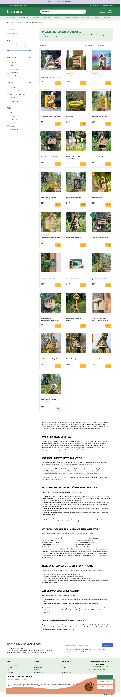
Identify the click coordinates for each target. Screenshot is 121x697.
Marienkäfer (13, 69)
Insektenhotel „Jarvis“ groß (49, 359)
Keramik (12, 87)
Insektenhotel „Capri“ (72, 76)
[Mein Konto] (102, 11)
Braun (12, 119)
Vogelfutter (12, 18)
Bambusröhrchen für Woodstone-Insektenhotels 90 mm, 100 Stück (51, 76)
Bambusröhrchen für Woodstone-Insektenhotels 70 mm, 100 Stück (51, 117)
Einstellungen (104, 682)
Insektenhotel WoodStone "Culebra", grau (99, 279)
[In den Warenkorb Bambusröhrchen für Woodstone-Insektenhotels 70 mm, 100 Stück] (58, 124)
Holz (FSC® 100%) (16, 94)
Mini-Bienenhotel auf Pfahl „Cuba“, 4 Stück (74, 157)
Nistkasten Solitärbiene (48, 278)
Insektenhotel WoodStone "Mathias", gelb (48, 198)
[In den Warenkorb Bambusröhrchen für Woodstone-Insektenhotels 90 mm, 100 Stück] (58, 83)
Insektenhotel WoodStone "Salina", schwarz (73, 198)
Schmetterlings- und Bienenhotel (50, 237)
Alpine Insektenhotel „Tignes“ (100, 237)
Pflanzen (59, 18)
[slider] (8, 51)
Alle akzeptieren (104, 677)
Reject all (104, 687)
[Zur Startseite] (8, 23)
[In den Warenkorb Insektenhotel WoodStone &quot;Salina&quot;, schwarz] (83, 205)
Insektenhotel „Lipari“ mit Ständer (74, 319)
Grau (11, 123)
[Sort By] (104, 45)
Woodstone (13, 91)
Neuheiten (97, 18)
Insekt (12, 76)
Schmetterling (14, 72)
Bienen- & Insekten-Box (73, 278)
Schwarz (12, 116)
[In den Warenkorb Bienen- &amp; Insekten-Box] (83, 285)
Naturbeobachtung (72, 18)
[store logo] (14, 11)
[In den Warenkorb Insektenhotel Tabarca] (108, 83)
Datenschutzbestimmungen (94, 649)
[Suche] (84, 11)
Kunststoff (12, 101)
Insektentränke (70, 116)
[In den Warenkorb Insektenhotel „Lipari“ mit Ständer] (83, 326)
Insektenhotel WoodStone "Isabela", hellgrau (48, 400)
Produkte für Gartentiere (18, 22)
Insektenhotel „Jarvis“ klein (100, 359)
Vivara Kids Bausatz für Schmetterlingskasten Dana (100, 319)
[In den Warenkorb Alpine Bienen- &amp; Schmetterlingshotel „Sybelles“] (58, 326)
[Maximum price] (26, 46)
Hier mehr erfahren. (64, 37)
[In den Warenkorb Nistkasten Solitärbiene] (58, 285)
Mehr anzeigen (13, 129)
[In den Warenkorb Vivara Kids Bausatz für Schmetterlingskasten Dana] (108, 326)
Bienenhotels (12, 33)
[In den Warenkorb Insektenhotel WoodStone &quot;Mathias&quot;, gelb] (58, 205)
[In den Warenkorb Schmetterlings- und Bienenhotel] (58, 245)
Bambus (12, 98)
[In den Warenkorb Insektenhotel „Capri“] (83, 83)
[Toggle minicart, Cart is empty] (109, 11)
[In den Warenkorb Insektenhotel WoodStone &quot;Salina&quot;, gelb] (108, 124)
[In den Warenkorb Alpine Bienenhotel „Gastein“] (58, 164)
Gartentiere (48, 18)
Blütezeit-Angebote (54, 1)
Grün (11, 126)
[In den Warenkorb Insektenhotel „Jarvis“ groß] (58, 366)
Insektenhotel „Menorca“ (73, 237)
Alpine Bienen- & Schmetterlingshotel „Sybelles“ (50, 319)
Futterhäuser (24, 18)
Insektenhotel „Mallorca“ (99, 157)
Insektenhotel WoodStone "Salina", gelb (99, 117)
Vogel (11, 66)
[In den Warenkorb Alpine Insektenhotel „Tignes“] (108, 245)
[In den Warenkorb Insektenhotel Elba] (108, 205)
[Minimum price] (12, 46)
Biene (11, 62)
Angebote (108, 18)
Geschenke (86, 18)
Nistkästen (36, 18)
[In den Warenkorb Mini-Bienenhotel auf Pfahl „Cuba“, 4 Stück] (83, 164)
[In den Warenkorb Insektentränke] (83, 124)
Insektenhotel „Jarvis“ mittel (74, 359)
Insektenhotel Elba (97, 197)
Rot (10, 113)
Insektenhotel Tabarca (98, 76)
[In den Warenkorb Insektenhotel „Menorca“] (83, 245)
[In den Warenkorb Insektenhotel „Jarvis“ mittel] (83, 366)
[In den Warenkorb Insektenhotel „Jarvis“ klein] (108, 366)
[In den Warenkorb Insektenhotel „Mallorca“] (108, 164)
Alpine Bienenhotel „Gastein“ (49, 157)
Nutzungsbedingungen (70, 651)
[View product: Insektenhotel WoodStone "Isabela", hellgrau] (58, 409)
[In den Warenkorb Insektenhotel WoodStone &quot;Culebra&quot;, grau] (108, 285)
